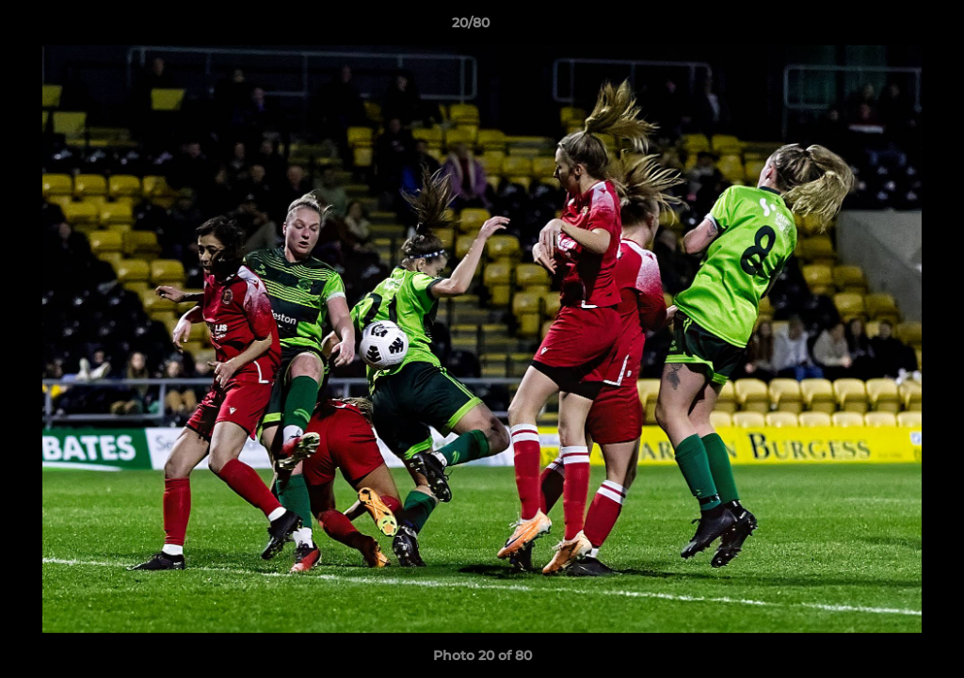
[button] (885, 27)
